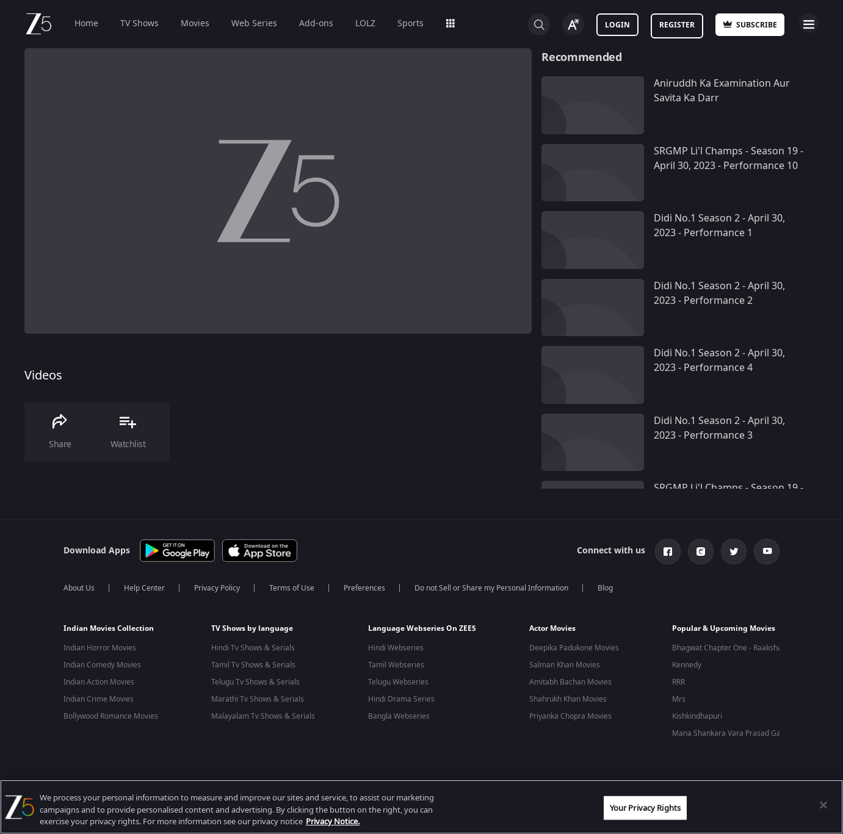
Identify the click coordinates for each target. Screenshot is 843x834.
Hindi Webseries (396, 647)
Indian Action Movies (98, 682)
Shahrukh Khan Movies (568, 699)
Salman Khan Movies (564, 665)
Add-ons (316, 23)
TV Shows (139, 23)
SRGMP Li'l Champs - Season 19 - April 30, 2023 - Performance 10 (728, 158)
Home (86, 23)
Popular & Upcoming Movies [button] (723, 628)
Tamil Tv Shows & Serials (253, 665)
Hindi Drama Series (401, 699)
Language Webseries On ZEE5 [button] (422, 628)
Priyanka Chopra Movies (570, 716)
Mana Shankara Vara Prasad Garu (730, 733)
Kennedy (686, 665)
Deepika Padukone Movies (574, 647)
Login (617, 25)
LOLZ (365, 23)
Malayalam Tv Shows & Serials (263, 716)
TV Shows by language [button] (252, 628)
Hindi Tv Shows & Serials (253, 647)
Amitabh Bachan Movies (570, 682)
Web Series (254, 23)
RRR (678, 682)
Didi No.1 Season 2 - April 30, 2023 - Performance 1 (719, 225)
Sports (410, 23)
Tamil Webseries (396, 665)
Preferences (364, 588)
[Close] (823, 804)
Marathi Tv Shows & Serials (257, 699)
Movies (195, 23)
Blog (605, 588)
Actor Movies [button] (552, 628)
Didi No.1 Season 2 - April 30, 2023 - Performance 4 (719, 360)
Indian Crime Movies (98, 699)
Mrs (679, 699)
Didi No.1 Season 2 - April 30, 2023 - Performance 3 (719, 428)
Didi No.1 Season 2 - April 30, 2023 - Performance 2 (719, 293)
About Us (79, 588)
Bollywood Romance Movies (110, 716)
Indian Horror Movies (99, 647)
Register (677, 25)
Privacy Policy (217, 588)
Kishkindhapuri (697, 716)
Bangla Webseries (399, 716)
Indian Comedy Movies (102, 665)
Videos (43, 375)
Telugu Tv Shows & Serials (255, 682)
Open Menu (809, 23)
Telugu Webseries (398, 682)
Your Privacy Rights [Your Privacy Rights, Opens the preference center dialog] (645, 807)
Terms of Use (291, 588)
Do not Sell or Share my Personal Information (491, 588)
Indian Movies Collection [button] (108, 628)
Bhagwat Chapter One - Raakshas (729, 647)
